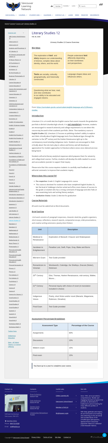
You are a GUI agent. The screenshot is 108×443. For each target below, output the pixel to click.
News (77, 15)
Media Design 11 (14, 237)
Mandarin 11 (13, 224)
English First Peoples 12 (16, 138)
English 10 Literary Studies (17, 125)
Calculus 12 (12, 79)
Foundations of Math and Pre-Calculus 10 (16, 160)
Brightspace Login (66, 413)
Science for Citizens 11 (16, 294)
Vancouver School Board (66, 401)
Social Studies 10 (14, 301)
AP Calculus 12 (13, 51)
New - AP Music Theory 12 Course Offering (14, 344)
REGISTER (84, 15)
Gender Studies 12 (14, 186)
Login (74, 6)
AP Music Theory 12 (15, 60)
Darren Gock (34, 406)
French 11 (12, 180)
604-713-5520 (14, 423)
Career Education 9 (15, 86)
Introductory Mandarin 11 (16, 198)
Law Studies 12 (13, 211)
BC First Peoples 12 (14, 73)
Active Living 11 (13, 42)
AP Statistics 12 (13, 66)
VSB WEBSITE (94, 15)
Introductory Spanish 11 (16, 201)
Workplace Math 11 (15, 327)
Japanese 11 (13, 204)
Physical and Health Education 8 (15, 256)
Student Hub (35, 15)
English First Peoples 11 (16, 135)
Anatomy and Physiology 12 (17, 48)
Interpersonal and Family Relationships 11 (16, 190)
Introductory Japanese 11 (16, 194)
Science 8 (12, 288)
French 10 (12, 176)
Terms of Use (47, 437)
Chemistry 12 (13, 101)
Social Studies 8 (14, 304)
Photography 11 (14, 246)
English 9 (11, 132)
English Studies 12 (14, 142)
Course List (16, 33)
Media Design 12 (14, 240)
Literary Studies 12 (14, 220)
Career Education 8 (15, 82)
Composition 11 (13, 112)
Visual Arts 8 (12, 317)
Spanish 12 (12, 314)
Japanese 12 (13, 207)
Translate (66, 6)
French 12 (12, 183)
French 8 (11, 170)
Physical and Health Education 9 (15, 261)
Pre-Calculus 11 (13, 275)
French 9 (11, 173)
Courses (23, 15)
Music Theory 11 (14, 243)
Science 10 (12, 285)
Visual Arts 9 (12, 320)
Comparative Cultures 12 (16, 109)
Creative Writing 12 (14, 115)
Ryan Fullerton (35, 394)
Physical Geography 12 (16, 265)
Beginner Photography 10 (17, 76)
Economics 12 (13, 119)
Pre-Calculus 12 (13, 278)
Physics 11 (12, 268)
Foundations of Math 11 (16, 156)
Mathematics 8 (13, 230)
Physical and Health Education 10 (15, 251)
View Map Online (12, 421)
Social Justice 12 (14, 298)
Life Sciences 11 (14, 214)
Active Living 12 (13, 45)
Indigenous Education (12, 337)
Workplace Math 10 (15, 324)
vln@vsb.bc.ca (15, 427)
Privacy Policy (35, 437)
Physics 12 (12, 272)
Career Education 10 (15, 94)
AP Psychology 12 (14, 63)
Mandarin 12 (13, 227)
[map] (52, 6)
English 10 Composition (16, 122)
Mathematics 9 (13, 233)
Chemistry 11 (13, 97)
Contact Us (60, 15)
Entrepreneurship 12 (15, 145)
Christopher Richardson (39, 413)
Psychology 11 (13, 281)
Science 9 (12, 291)
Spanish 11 (12, 311)
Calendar (48, 15)
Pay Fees (58, 6)
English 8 (11, 128)
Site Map (58, 437)
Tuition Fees (12, 331)
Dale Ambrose (35, 400)
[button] (24, 33)
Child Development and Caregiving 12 (16, 105)
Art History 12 (13, 69)
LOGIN (70, 15)
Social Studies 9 (14, 307)
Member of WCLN (66, 407)
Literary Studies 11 (14, 217)
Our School (11, 15)
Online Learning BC (66, 396)
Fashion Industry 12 (15, 153)
